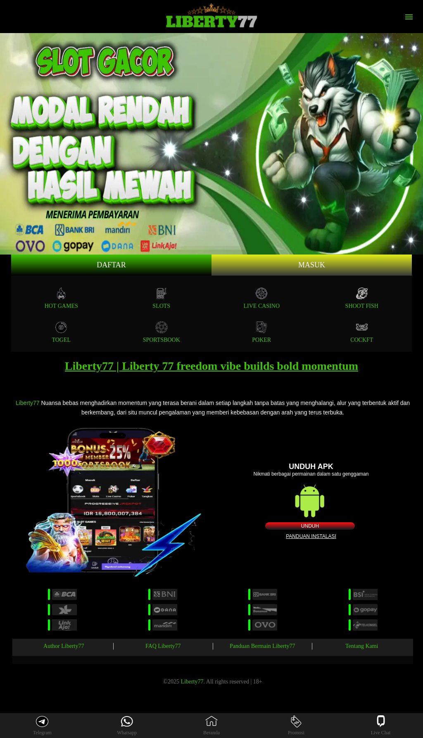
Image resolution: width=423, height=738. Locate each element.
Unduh (310, 526)
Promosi (296, 725)
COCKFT (361, 332)
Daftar (111, 265)
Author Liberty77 (63, 646)
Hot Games (61, 298)
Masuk (311, 265)
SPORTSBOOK (161, 332)
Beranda (211, 725)
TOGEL (61, 332)
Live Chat (381, 725)
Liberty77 (28, 403)
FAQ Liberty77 (163, 646)
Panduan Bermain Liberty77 (262, 646)
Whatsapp (127, 725)
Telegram (42, 725)
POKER (261, 332)
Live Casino (262, 298)
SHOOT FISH (361, 298)
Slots (161, 298)
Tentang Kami (361, 646)
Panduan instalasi (311, 536)
